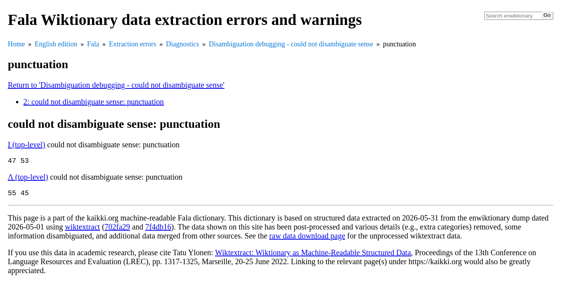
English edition (56, 44)
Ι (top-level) (26, 144)
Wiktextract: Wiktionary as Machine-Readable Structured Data (313, 255)
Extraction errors (132, 44)
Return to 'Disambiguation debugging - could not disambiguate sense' (116, 85)
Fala (93, 44)
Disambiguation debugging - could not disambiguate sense (291, 44)
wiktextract (82, 230)
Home (16, 44)
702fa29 (117, 230)
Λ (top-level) (28, 178)
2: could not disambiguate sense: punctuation (93, 101)
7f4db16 (158, 230)
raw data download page (307, 239)
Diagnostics (182, 44)
